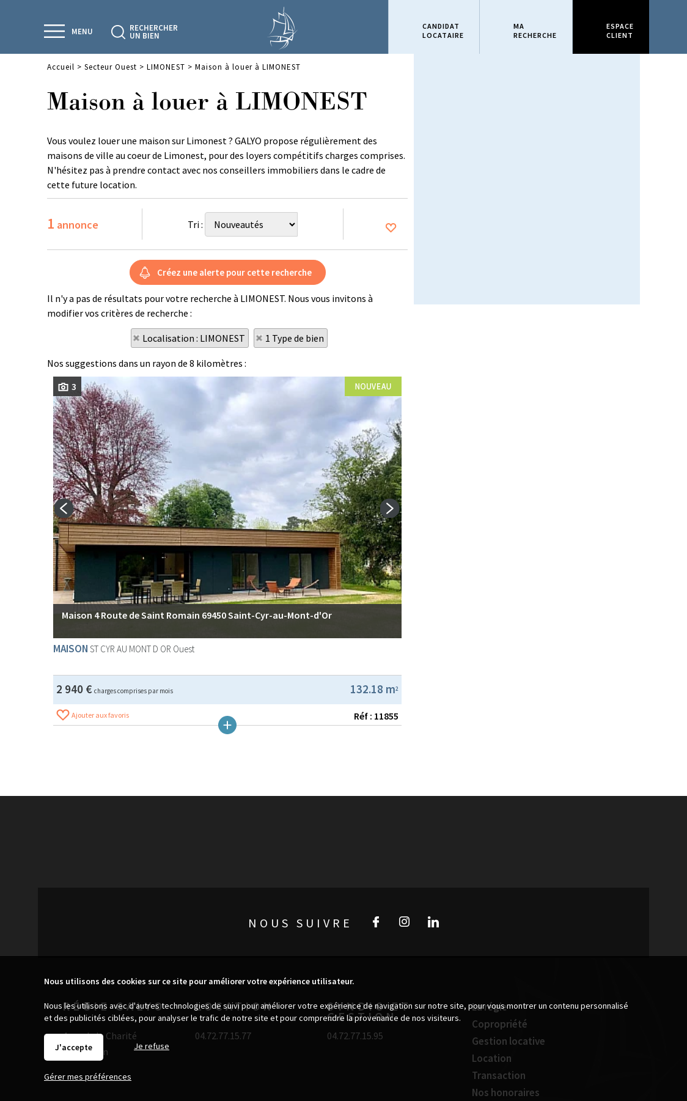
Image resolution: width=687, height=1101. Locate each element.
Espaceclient (620, 30)
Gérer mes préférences (87, 1076)
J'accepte (73, 1047)
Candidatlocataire (443, 30)
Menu (82, 31)
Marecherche (535, 30)
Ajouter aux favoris (100, 824)
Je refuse (151, 1045)
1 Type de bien (294, 338)
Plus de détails (227, 834)
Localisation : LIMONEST (193, 338)
